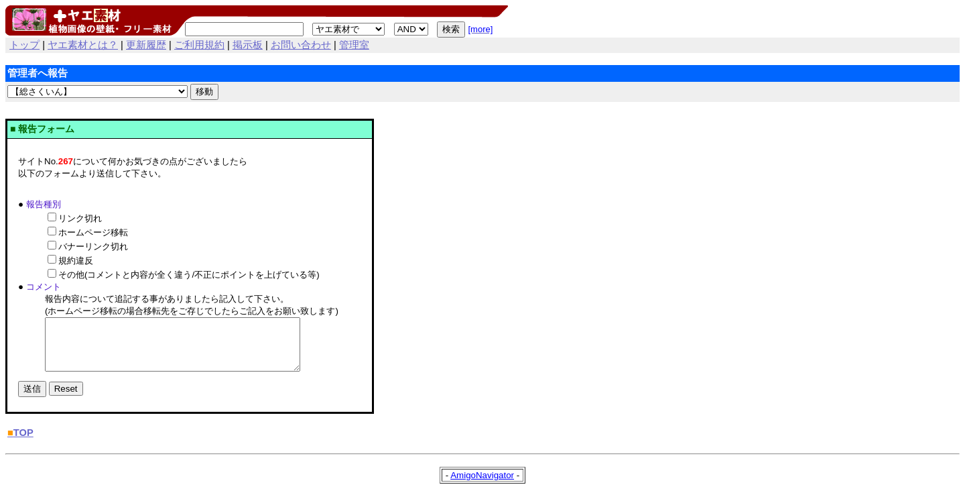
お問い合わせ (301, 45)
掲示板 (248, 45)
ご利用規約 (199, 45)
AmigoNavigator (482, 485)
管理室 (354, 45)
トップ (24, 45)
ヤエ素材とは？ (83, 45)
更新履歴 (146, 45)
